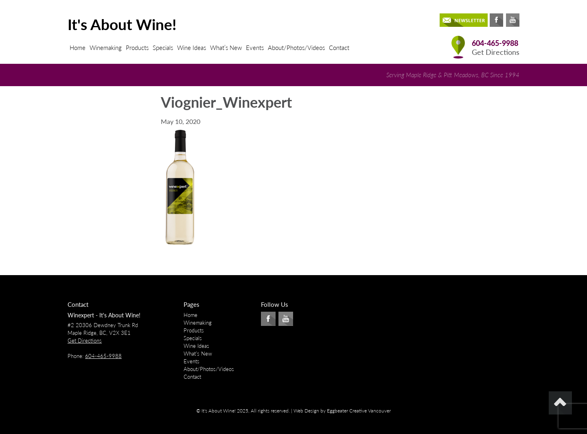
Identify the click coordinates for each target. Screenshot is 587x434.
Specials (163, 47)
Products (137, 47)
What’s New (226, 47)
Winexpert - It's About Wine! (104, 315)
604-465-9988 (495, 43)
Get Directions (495, 52)
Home (77, 47)
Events (255, 47)
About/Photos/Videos (296, 47)
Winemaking (106, 47)
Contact (339, 47)
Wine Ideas (191, 47)
